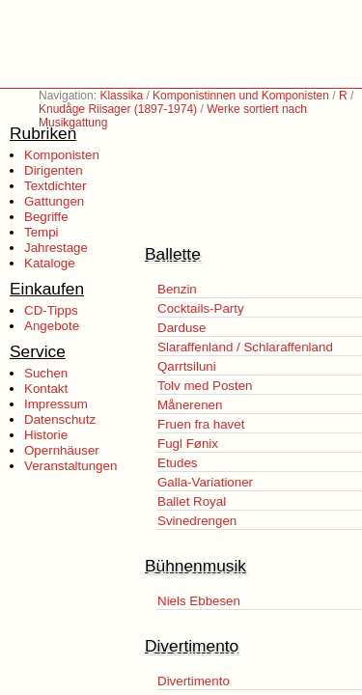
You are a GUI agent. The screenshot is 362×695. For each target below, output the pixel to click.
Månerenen (189, 405)
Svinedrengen (197, 521)
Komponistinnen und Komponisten (241, 95)
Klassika (121, 95)
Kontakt (46, 388)
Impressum (56, 404)
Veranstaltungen (70, 466)
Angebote (51, 326)
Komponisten (61, 155)
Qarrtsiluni (186, 366)
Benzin (177, 289)
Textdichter (55, 186)
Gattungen (54, 201)
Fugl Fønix (187, 443)
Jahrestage (56, 247)
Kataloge (49, 263)
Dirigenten (53, 170)
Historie (46, 435)
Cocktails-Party (200, 308)
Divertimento (193, 681)
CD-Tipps (51, 310)
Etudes (177, 463)
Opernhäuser (61, 450)
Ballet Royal (191, 501)
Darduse (181, 327)
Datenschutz (60, 419)
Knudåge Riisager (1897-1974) (118, 109)
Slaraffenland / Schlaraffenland (245, 347)
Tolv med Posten (205, 385)
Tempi (41, 232)
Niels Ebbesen (198, 601)
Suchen (46, 373)
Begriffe (46, 216)
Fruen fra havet (200, 424)
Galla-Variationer (205, 482)
